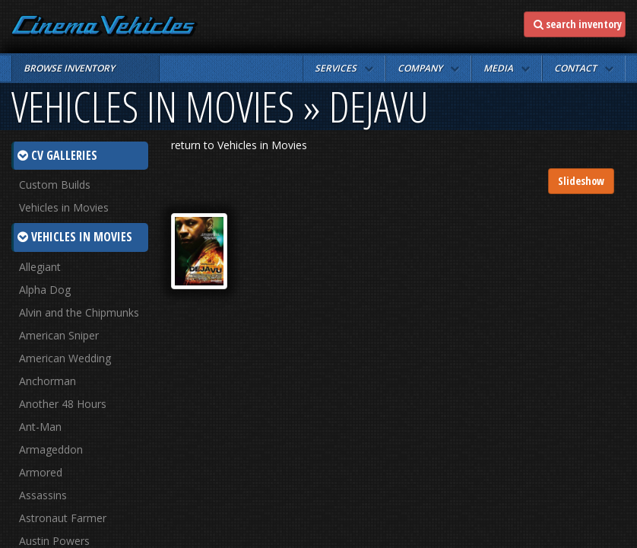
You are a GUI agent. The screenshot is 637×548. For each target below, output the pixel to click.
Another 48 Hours (62, 404)
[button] (344, 68)
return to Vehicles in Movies (239, 145)
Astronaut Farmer (62, 518)
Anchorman (47, 381)
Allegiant (40, 267)
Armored (40, 472)
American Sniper (59, 335)
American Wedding (65, 358)
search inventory (578, 24)
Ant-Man (40, 426)
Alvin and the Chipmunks (79, 312)
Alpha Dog (45, 289)
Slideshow (581, 181)
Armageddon (51, 449)
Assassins (43, 495)
